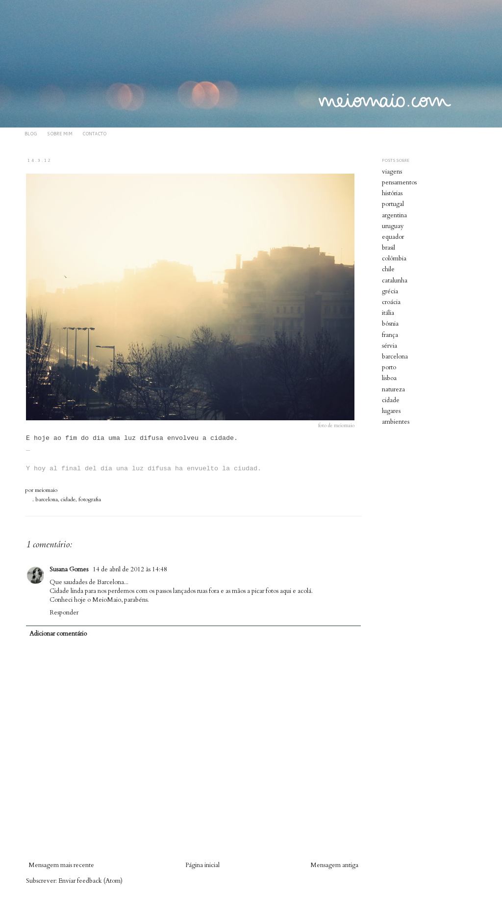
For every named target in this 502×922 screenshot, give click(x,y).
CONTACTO (94, 133)
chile (388, 269)
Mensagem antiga (334, 865)
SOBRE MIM (60, 133)
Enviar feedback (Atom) (90, 880)
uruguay (393, 226)
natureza (393, 389)
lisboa (389, 378)
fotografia (89, 499)
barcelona (46, 499)
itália (388, 312)
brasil (388, 247)
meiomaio (46, 490)
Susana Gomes (70, 569)
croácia (391, 302)
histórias (392, 193)
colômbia (394, 258)
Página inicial (202, 865)
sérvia (389, 345)
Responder (64, 612)
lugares (391, 411)
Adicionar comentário (58, 633)
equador (393, 236)
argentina (394, 215)
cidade (68, 499)
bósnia (390, 323)
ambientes (395, 421)
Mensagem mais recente (61, 865)
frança (390, 335)
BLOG (31, 133)
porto (389, 367)
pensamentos (399, 182)
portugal (393, 204)
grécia (390, 291)
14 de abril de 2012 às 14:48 (130, 569)
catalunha (394, 280)
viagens (392, 171)
